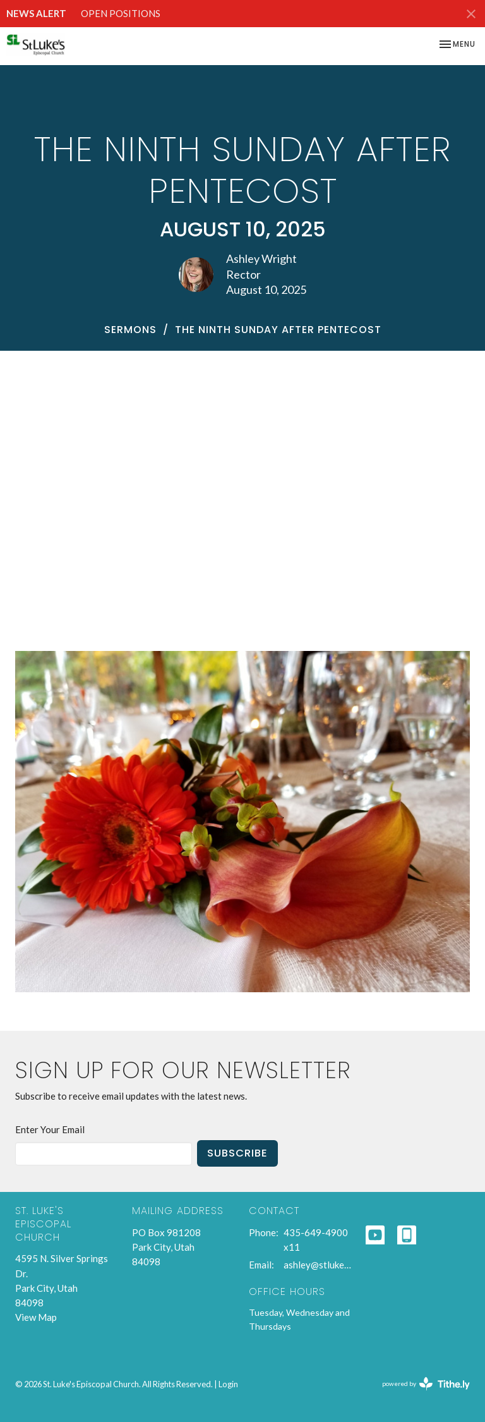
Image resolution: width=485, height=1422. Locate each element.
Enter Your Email (50, 1129)
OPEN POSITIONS (120, 13)
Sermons (130, 329)
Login (228, 1384)
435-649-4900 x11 (316, 1240)
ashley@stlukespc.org (318, 1264)
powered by (426, 1383)
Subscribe (237, 1153)
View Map (36, 1317)
